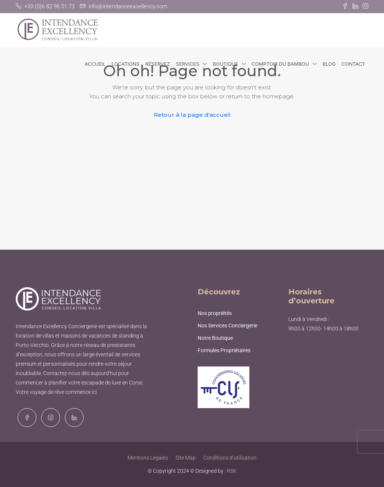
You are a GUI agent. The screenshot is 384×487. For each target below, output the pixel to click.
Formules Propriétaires (224, 350)
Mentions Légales (148, 458)
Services (187, 64)
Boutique (225, 64)
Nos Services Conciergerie (227, 326)
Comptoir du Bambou (280, 64)
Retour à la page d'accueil (192, 114)
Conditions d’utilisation (229, 458)
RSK (232, 471)
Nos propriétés (215, 313)
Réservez (158, 64)
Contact (353, 64)
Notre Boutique (215, 338)
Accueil (95, 64)
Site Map (186, 458)
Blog (329, 64)
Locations (126, 64)
